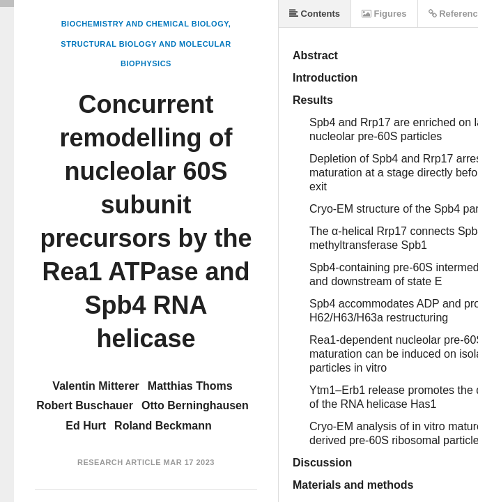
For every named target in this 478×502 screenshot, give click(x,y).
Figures (384, 13)
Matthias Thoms (190, 386)
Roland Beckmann (163, 426)
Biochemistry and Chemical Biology (145, 24)
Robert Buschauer (84, 405)
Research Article (119, 462)
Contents (314, 13)
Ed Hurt (85, 426)
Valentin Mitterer (95, 386)
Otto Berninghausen (195, 405)
